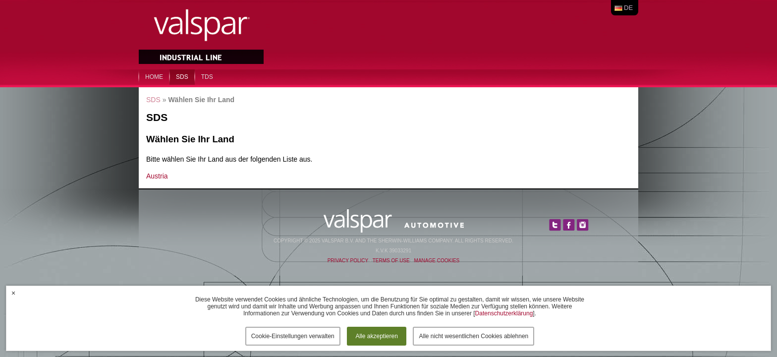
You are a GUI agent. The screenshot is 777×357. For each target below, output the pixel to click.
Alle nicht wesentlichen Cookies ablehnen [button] (473, 336)
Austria (157, 176)
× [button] (13, 293)
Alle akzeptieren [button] (376, 336)
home (154, 76)
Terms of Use (391, 260)
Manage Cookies (437, 260)
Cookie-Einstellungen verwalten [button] (292, 336)
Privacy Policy (348, 260)
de (628, 7)
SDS (182, 76)
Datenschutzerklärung (504, 313)
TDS (207, 76)
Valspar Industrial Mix (202, 33)
